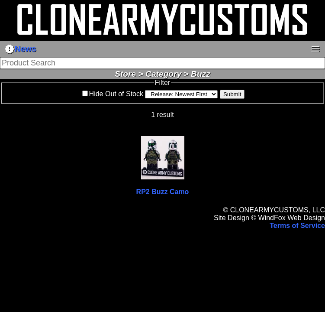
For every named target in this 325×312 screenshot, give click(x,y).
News (20, 49)
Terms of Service (297, 225)
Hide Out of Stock (116, 94)
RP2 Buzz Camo (162, 191)
